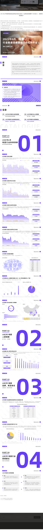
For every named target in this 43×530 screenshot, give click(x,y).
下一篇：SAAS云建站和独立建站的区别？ (6, 499)
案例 (31, 2)
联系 (40, 2)
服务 (28, 2)
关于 (37, 2)
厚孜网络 (5, 495)
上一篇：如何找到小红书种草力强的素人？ (6, 498)
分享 (34, 2)
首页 (25, 2)
